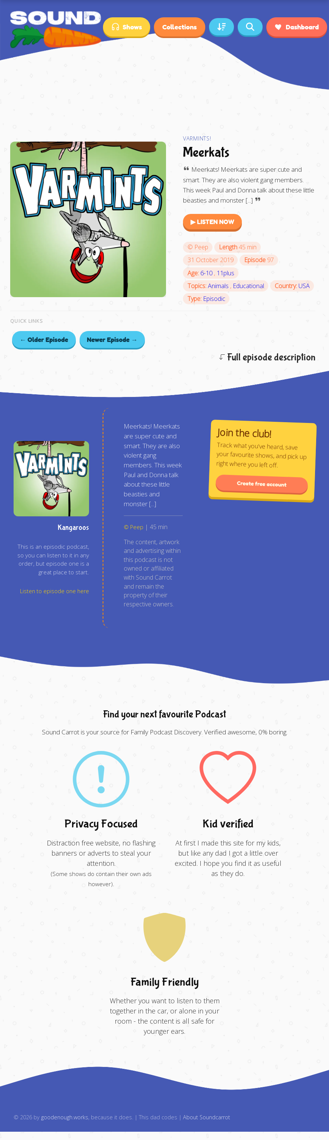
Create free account (262, 484)
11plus (225, 273)
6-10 (207, 273)
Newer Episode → (112, 339)
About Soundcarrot (206, 1117)
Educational (248, 286)
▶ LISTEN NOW (212, 222)
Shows (126, 27)
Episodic (214, 299)
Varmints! (197, 138)
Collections (179, 27)
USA (304, 286)
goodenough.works (64, 1117)
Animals (219, 286)
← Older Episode (44, 339)
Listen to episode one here (54, 591)
